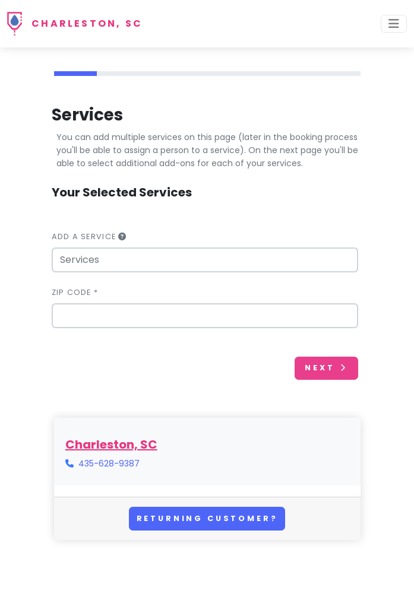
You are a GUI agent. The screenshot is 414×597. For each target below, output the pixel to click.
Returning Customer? (207, 518)
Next (326, 368)
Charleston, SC (87, 23)
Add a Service (89, 236)
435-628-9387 (109, 463)
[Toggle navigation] (394, 24)
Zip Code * (75, 292)
